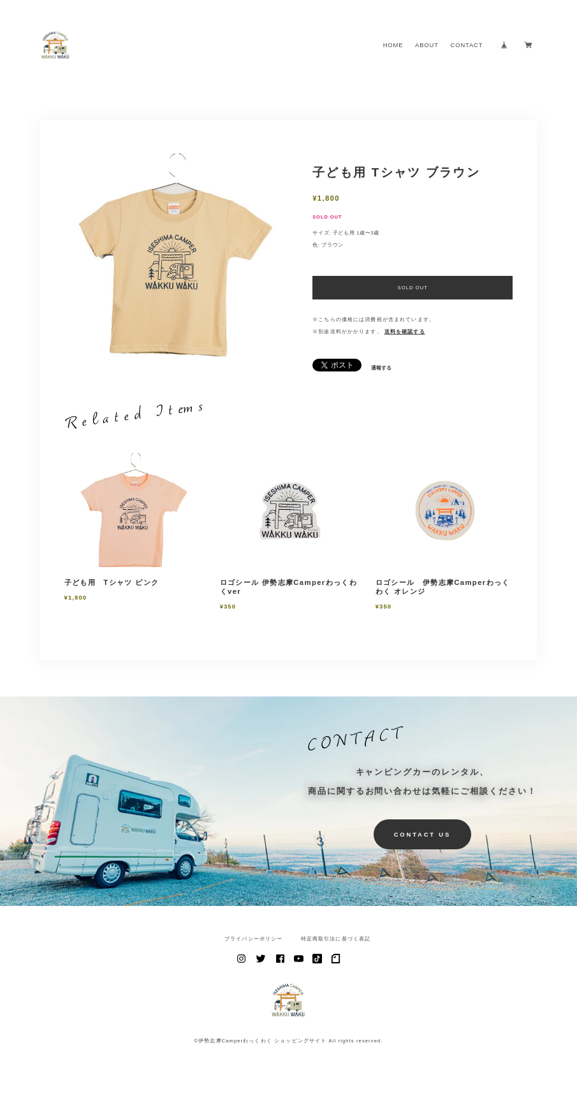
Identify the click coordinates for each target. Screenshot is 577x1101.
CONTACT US (422, 834)
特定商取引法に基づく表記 (336, 939)
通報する (381, 368)
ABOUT (427, 45)
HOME (393, 45)
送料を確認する (404, 332)
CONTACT (467, 45)
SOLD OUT (413, 288)
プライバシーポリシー (253, 939)
